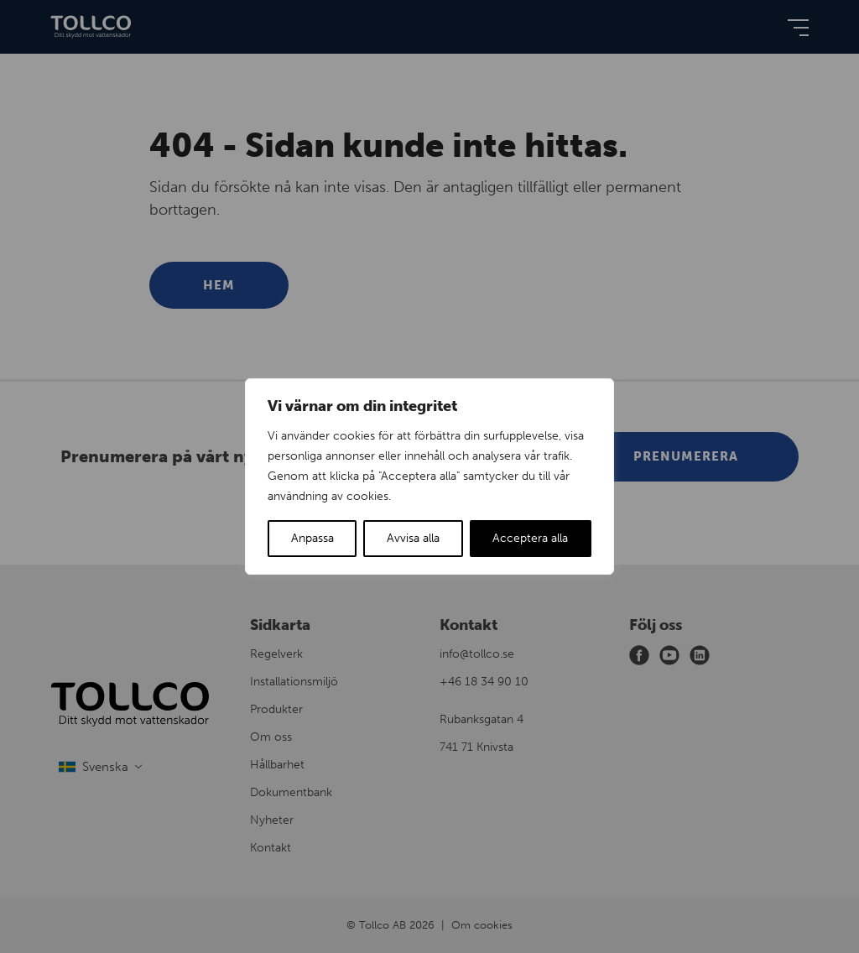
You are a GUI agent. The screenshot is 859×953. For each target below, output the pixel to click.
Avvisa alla (413, 538)
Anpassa (312, 538)
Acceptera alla (530, 538)
